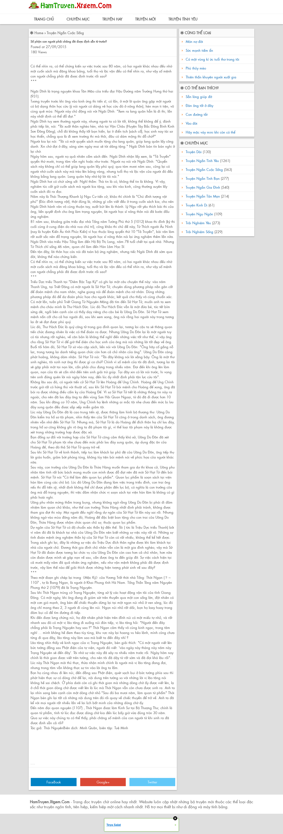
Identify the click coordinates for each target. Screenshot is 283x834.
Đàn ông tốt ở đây (199, 105)
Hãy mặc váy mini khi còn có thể (210, 132)
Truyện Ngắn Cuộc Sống (65, 32)
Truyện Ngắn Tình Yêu (202, 160)
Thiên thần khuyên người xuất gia (211, 77)
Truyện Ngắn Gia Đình (203, 187)
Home (38, 32)
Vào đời (191, 123)
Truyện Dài (194, 151)
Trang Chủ (44, 19)
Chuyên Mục (78, 19)
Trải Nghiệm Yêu (198, 222)
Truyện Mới (145, 19)
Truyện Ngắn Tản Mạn (203, 196)
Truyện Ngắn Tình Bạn (203, 178)
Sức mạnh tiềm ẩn (199, 50)
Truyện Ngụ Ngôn (199, 213)
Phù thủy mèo (196, 68)
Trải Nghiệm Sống (199, 231)
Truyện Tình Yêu (182, 19)
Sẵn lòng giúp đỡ (198, 96)
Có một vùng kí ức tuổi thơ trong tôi (212, 59)
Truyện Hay (112, 19)
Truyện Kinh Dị (196, 205)
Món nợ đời (194, 41)
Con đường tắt (196, 114)
